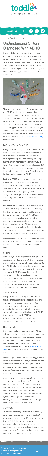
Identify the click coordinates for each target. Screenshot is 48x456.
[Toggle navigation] (3, 31)
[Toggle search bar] (24, 31)
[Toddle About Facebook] (37, 30)
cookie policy (16, 453)
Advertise (12, 30)
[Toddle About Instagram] (31, 30)
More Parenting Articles (13, 38)
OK (37, 450)
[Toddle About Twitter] (42, 30)
